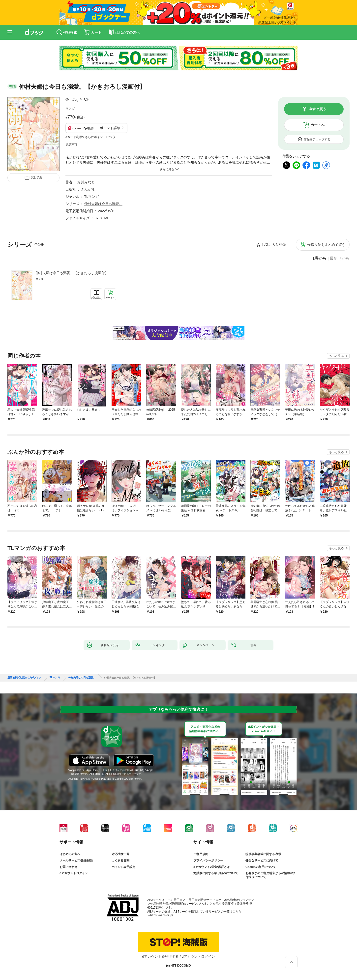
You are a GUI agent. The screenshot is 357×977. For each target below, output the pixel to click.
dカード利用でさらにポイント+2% (88, 137)
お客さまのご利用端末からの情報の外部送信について (270, 875)
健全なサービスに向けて (261, 860)
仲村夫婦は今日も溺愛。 (103, 204)
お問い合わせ (68, 867)
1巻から (319, 258)
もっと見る (336, 356)
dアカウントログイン (74, 873)
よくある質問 (120, 860)
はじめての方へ (70, 854)
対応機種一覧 (120, 854)
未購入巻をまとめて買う (326, 245)
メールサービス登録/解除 (76, 860)
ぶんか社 (88, 189)
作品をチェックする (317, 139)
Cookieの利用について (260, 867)
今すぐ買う (317, 109)
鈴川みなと (74, 100)
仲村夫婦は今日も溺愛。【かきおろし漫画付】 (71, 273)
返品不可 (71, 144)
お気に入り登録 (274, 245)
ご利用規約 (200, 854)
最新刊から (340, 258)
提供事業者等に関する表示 (263, 854)
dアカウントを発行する (160, 956)
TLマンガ (91, 197)
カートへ (318, 125)
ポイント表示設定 (123, 867)
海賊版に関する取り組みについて (215, 873)
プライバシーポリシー (208, 860)
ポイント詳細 (110, 128)
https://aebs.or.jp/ (161, 915)
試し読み (37, 177)
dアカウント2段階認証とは (211, 867)
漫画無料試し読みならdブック (24, 677)
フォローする (86, 99)
